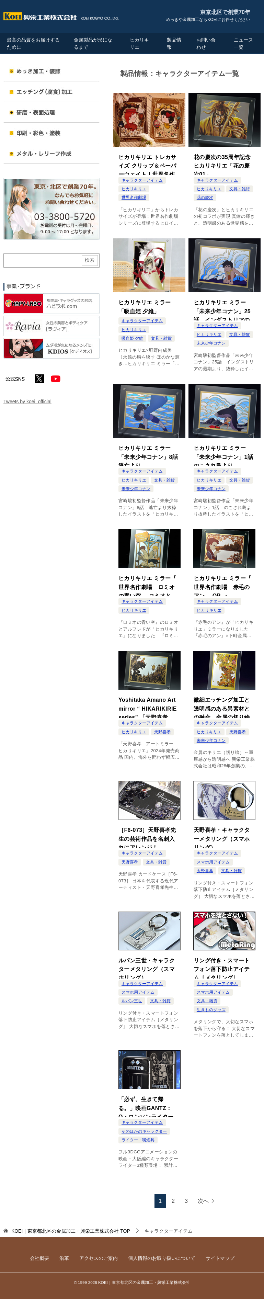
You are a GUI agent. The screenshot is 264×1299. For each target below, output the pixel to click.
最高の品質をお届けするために (33, 43)
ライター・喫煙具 (138, 1140)
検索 (89, 260)
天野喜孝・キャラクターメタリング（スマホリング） (222, 837)
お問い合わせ (206, 43)
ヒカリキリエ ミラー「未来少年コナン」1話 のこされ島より (224, 455)
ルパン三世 (132, 1000)
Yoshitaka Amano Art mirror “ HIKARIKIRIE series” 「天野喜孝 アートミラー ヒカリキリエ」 (148, 707)
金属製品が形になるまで (93, 43)
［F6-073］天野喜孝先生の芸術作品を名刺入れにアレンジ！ (147, 837)
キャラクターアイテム (142, 180)
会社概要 (39, 1258)
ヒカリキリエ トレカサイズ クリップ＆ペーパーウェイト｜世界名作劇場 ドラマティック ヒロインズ (148, 165)
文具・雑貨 (239, 189)
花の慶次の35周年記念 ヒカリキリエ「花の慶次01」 (224, 164)
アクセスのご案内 (98, 1258)
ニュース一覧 (243, 43)
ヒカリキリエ (139, 43)
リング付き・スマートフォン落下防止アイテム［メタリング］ (222, 967)
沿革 (64, 1258)
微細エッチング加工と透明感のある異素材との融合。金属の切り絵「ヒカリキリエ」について (222, 707)
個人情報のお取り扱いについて (161, 1258)
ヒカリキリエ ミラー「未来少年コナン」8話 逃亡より (149, 455)
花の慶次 (205, 197)
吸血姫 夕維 (132, 336)
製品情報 (174, 43)
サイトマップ (220, 1258)
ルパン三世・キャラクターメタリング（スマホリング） (146, 967)
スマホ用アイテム (213, 862)
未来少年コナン (211, 343)
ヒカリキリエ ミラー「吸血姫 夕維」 (144, 305)
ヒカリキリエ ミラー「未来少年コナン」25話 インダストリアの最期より (222, 310)
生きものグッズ (211, 1009)
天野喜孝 (162, 732)
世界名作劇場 (134, 197)
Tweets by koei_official (27, 401)
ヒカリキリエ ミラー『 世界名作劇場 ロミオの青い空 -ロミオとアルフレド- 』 (147, 586)
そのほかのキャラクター (144, 1131)
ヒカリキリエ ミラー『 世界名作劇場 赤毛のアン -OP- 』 (223, 585)
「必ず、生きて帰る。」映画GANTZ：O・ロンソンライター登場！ (148, 1107)
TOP (70, 1231)
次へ (203, 1201)
